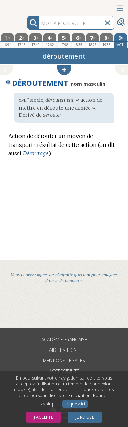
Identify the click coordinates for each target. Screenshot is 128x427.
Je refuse (85, 417)
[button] (64, 70)
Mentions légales (64, 360)
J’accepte (43, 417)
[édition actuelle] (120, 40)
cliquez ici (75, 404)
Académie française (64, 339)
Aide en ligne (64, 350)
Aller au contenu (26, 6)
